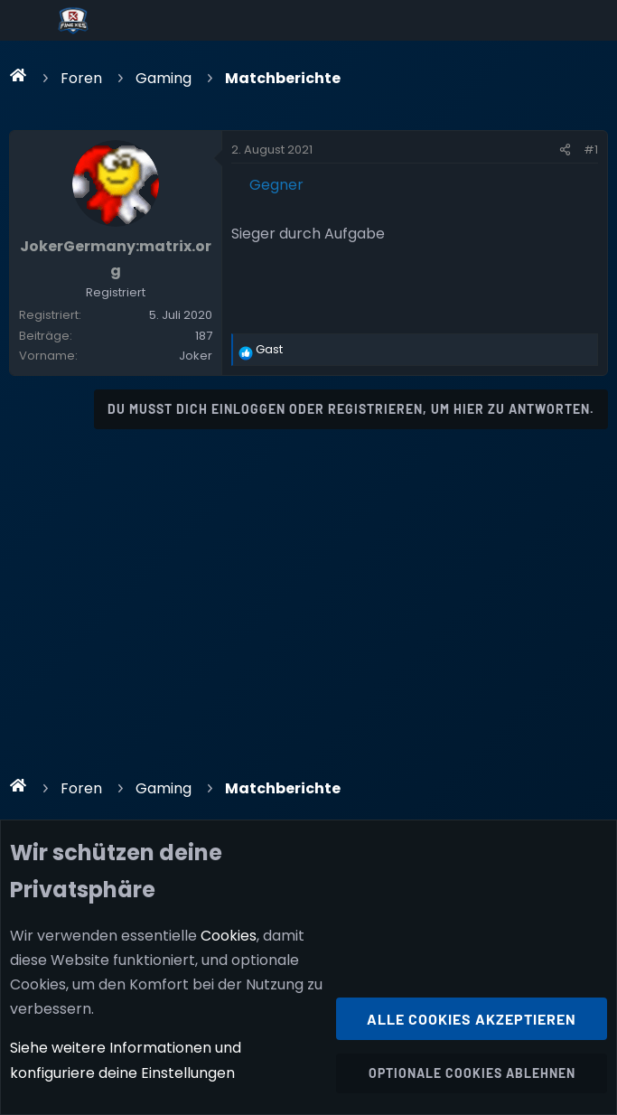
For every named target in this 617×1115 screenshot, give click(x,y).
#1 (591, 149)
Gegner (276, 184)
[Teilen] (565, 150)
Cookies (229, 935)
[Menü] (28, 20)
